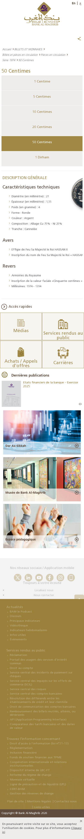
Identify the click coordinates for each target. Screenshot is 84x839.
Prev (79, 404)
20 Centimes (42, 127)
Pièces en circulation (53, 54)
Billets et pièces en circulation (20, 54)
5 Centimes (42, 97)
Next (80, 404)
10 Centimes (42, 112)
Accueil (6, 49)
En (73, 3)
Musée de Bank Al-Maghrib (25, 493)
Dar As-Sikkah (15, 446)
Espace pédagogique (20, 539)
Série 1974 (8, 60)
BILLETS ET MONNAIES (28, 49)
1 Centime (42, 81)
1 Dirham (42, 157)
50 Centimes (42, 142)
